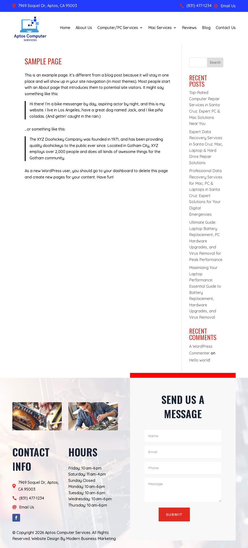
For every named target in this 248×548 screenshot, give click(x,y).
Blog (206, 27)
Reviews (189, 27)
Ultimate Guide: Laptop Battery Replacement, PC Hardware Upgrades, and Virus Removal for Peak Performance (205, 241)
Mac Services (160, 27)
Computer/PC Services (117, 27)
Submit (174, 514)
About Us (84, 27)
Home (65, 27)
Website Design (45, 538)
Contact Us (226, 27)
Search (215, 62)
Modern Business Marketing (91, 538)
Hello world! (199, 360)
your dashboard (118, 170)
